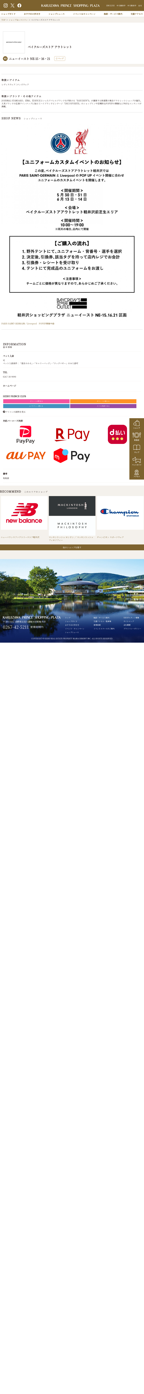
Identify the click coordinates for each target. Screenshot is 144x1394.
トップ (67, 617)
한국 (140, 5)
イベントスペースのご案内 (104, 628)
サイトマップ (129, 621)
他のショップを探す (72, 547)
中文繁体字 (131, 5)
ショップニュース (57, 13)
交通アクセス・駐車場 (102, 621)
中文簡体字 (121, 5)
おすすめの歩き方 (32, 13)
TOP (3, 19)
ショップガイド (8, 13)
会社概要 (127, 625)
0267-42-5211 (16, 627)
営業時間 (97, 625)
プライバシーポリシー (132, 628)
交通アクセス (137, 13)
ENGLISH (110, 5)
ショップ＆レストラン (18, 19)
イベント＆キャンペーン (84, 13)
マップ (60, 58)
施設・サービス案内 (113, 13)
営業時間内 (36, 627)
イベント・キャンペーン (74, 628)
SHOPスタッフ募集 (131, 617)
